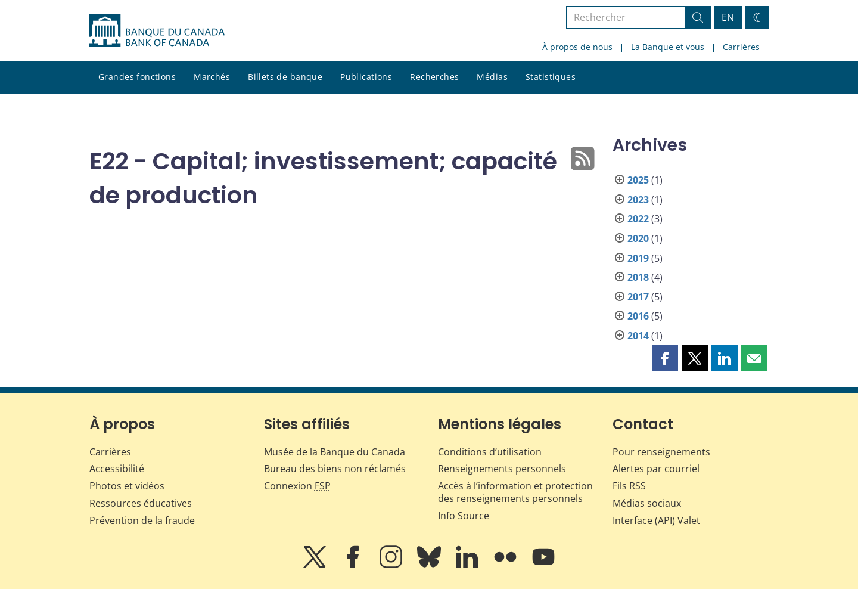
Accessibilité (116, 468)
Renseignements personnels (502, 468)
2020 (638, 238)
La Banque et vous (667, 46)
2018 (638, 277)
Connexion (297, 485)
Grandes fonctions (137, 76)
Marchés (212, 76)
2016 (638, 316)
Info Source (463, 515)
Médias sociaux (647, 503)
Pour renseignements (661, 451)
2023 (638, 199)
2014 (638, 335)
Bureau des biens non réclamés (335, 468)
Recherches (434, 76)
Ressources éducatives (140, 503)
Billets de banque (285, 76)
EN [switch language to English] (728, 17)
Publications (366, 76)
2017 (638, 296)
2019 (638, 258)
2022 (638, 218)
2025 (638, 180)
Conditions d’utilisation (490, 451)
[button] (665, 358)
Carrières (741, 46)
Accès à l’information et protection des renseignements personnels (515, 492)
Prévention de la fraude (142, 520)
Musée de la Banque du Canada (334, 451)
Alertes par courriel (656, 468)
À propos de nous (577, 46)
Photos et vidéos (126, 485)
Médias (492, 76)
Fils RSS (629, 485)
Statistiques (551, 76)
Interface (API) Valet (656, 520)
